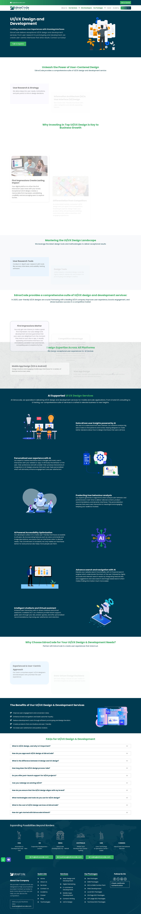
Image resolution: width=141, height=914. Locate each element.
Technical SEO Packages (96, 902)
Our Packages (99, 8)
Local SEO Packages (94, 892)
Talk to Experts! (18, 44)
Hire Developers (86, 8)
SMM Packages (92, 882)
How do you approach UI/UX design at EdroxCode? (33, 753)
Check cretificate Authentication (118, 884)
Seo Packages (92, 878)
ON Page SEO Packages (96, 895)
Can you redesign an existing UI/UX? (27, 783)
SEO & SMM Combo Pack (96, 885)
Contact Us (126, 8)
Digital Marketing (69, 884)
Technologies (45, 902)
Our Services (74, 8)
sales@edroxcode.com (99, 857)
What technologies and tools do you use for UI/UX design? (36, 798)
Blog (42, 899)
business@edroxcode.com (69, 857)
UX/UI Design (67, 902)
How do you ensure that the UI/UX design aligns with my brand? (38, 790)
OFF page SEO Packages (96, 899)
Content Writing (69, 899)
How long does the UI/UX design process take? (31, 768)
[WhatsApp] (3, 859)
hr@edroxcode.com (18, 3)
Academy (116, 8)
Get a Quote (125, 2)
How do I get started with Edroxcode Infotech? (31, 812)
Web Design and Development (69, 879)
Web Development (94, 888)
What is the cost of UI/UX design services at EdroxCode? (35, 805)
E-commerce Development (68, 888)
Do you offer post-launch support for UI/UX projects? (34, 775)
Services (43, 885)
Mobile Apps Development (68, 894)
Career (109, 8)
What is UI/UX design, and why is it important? (31, 746)
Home (42, 878)
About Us (64, 8)
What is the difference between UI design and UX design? (35, 761)
